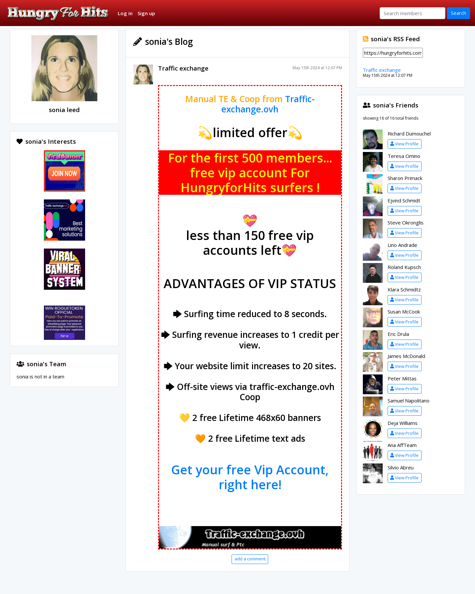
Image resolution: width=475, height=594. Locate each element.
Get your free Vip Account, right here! (250, 477)
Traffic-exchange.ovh (268, 104)
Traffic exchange (183, 68)
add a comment (250, 559)
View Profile (404, 144)
